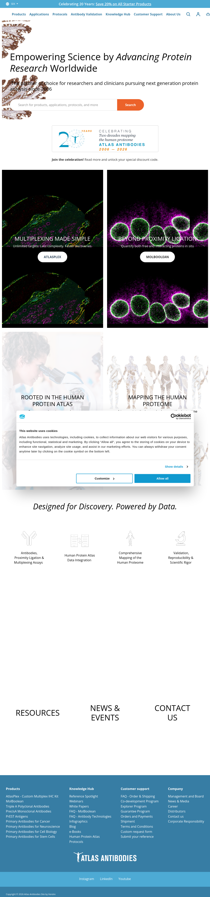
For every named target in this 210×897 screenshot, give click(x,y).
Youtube (125, 879)
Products (19, 14)
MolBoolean (14, 801)
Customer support (135, 789)
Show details (174, 466)
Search (130, 104)
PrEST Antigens (17, 816)
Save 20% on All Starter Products (123, 4)
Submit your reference (137, 836)
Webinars (76, 801)
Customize (104, 478)
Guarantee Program (135, 811)
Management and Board (186, 796)
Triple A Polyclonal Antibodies (27, 806)
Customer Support (148, 14)
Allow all (163, 478)
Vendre (52, 894)
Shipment (128, 821)
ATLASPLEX (52, 257)
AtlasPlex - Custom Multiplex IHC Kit (32, 796)
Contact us (176, 816)
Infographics (78, 821)
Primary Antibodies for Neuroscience (33, 826)
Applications (39, 14)
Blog (72, 826)
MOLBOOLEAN (157, 257)
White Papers (79, 806)
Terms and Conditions (137, 826)
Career (173, 806)
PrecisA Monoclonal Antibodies (28, 811)
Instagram (86, 879)
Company (175, 789)
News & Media (178, 801)
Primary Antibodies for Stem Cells (30, 836)
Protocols (59, 14)
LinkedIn (106, 879)
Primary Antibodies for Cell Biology (31, 831)
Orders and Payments (137, 816)
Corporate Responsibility (186, 821)
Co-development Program (140, 801)
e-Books (75, 831)
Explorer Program (134, 806)
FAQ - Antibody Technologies (90, 816)
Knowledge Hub (118, 14)
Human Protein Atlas (84, 836)
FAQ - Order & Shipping (138, 796)
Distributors (177, 811)
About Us (173, 14)
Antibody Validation (86, 14)
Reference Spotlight (83, 796)
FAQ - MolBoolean (82, 811)
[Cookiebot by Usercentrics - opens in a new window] (173, 416)
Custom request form (136, 831)
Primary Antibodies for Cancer (28, 821)
